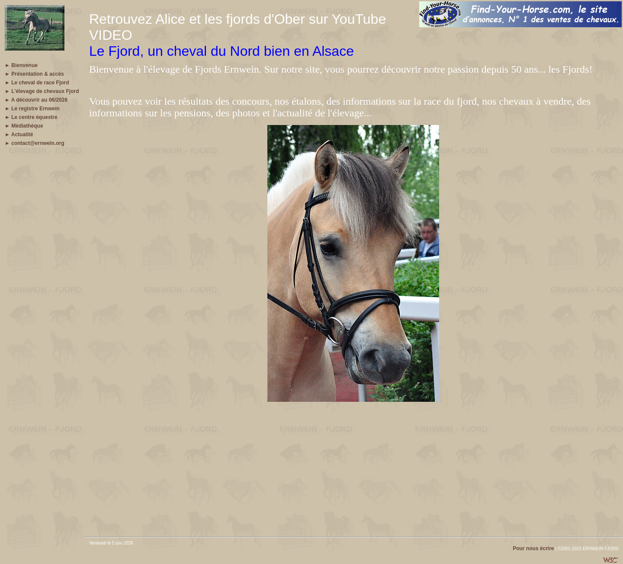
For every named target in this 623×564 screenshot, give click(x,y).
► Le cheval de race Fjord (37, 83)
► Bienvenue (21, 65)
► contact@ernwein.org (34, 143)
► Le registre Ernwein (32, 109)
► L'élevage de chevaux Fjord (42, 91)
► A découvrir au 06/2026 (36, 100)
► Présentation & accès (34, 74)
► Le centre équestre (31, 117)
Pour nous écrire (533, 548)
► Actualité (19, 134)
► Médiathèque (24, 126)
